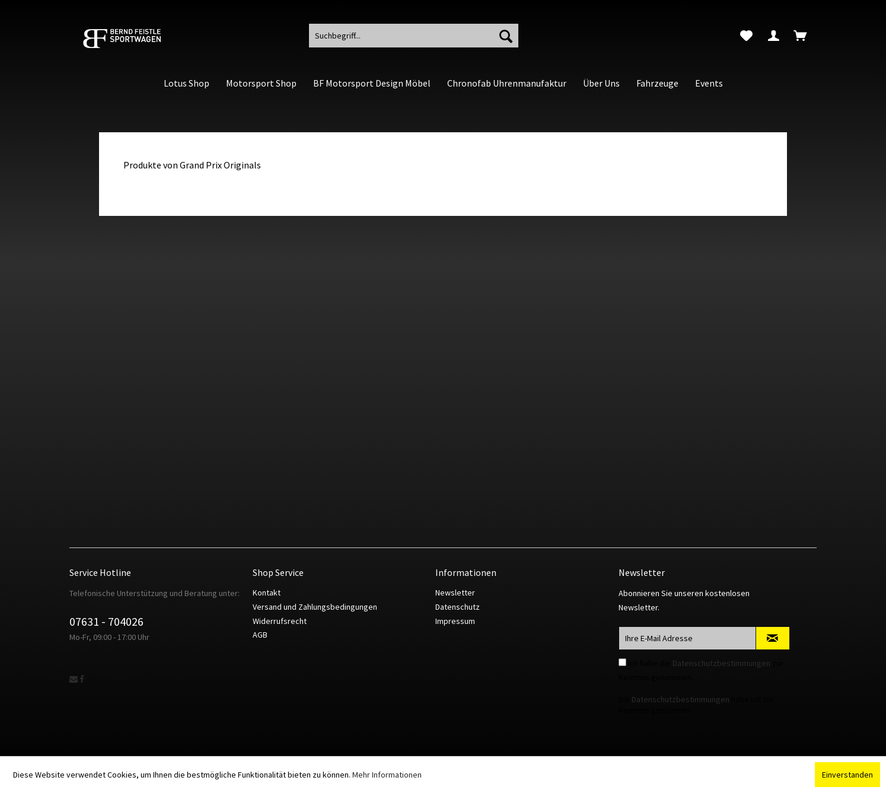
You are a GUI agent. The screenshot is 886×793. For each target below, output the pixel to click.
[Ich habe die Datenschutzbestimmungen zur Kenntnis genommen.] (622, 662)
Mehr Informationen (387, 774)
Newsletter (455, 592)
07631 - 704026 (106, 621)
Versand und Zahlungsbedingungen (315, 606)
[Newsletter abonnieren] (773, 638)
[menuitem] (746, 35)
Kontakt (267, 592)
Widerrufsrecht (280, 621)
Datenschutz (457, 606)
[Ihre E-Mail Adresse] (687, 638)
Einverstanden (847, 774)
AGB (260, 634)
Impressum (455, 621)
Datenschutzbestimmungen (721, 663)
